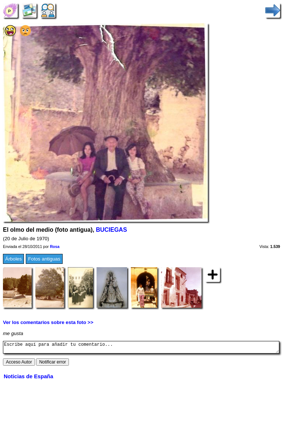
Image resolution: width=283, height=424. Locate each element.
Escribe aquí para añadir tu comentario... (141, 348)
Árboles (13, 259)
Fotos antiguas (44, 259)
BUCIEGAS (111, 230)
